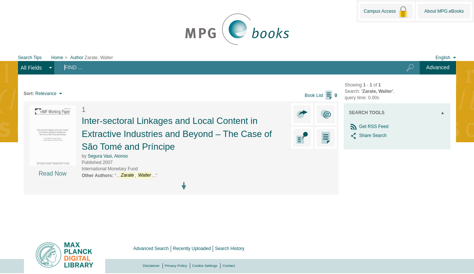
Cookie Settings (204, 266)
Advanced (437, 67)
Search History (229, 248)
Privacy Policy (176, 266)
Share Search (368, 135)
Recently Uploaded (192, 248)
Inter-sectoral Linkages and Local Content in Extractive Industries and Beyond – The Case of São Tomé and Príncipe (177, 134)
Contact (228, 266)
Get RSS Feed (368, 126)
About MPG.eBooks (444, 11)
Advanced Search (151, 248)
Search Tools (367, 112)
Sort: (29, 93)
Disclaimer (151, 266)
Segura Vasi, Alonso (108, 156)
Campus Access (386, 12)
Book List (321, 95)
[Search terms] (224, 67)
